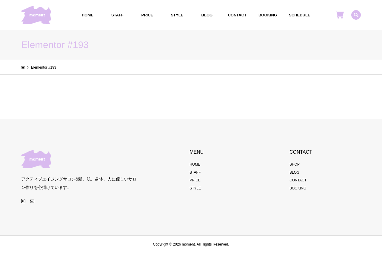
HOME (87, 15)
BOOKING (267, 15)
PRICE (147, 15)
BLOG (207, 15)
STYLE (177, 15)
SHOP (294, 164)
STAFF (117, 15)
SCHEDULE (299, 15)
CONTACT (237, 15)
